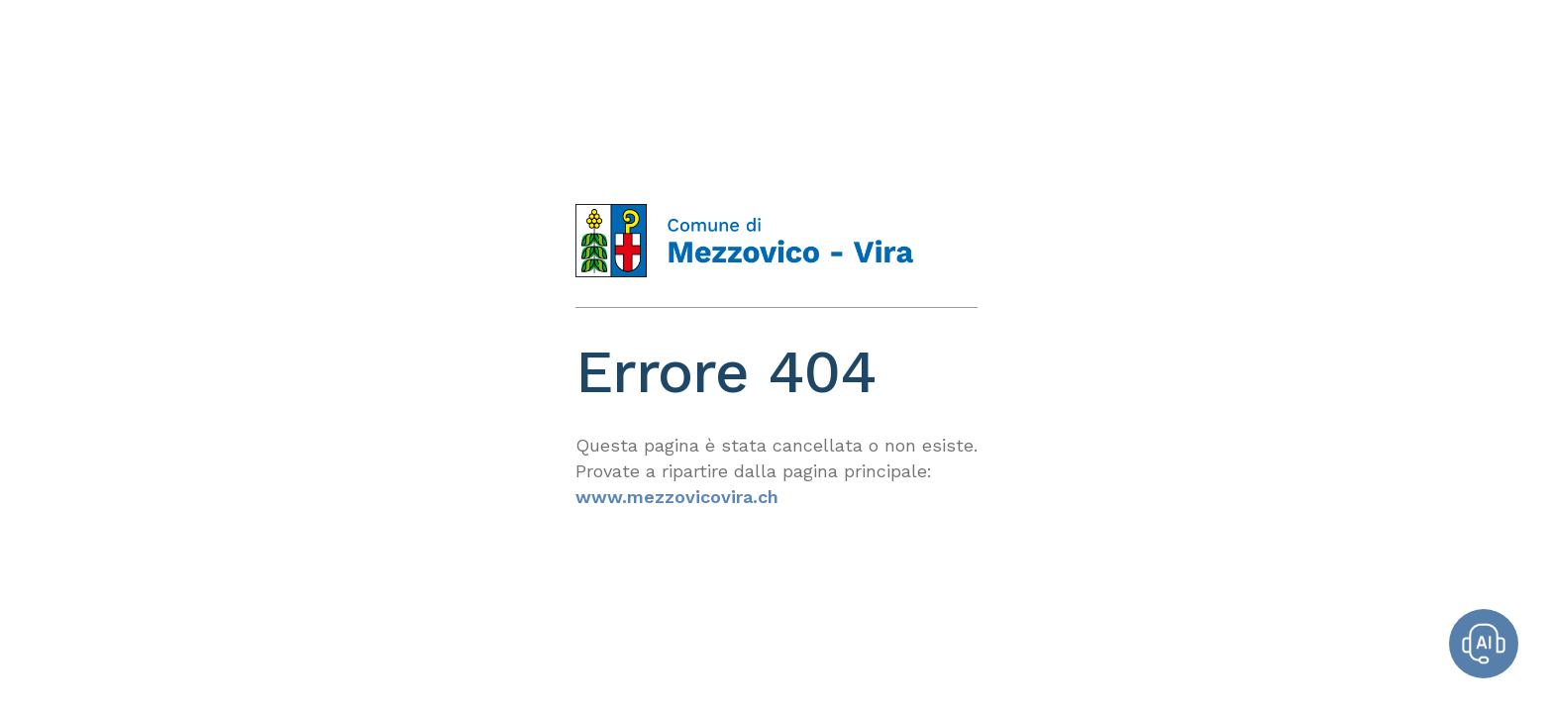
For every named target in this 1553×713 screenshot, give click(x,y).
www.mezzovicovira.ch (676, 496)
